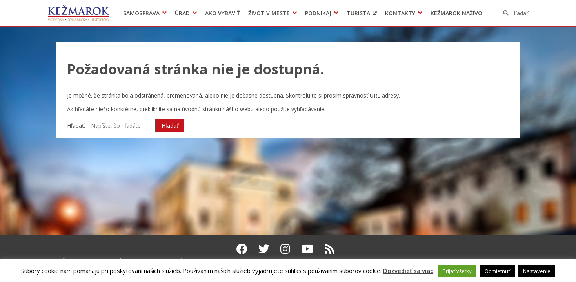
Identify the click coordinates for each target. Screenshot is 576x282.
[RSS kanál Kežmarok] (329, 248)
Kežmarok (78, 13)
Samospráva (141, 13)
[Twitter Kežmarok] (263, 248)
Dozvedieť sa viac (408, 271)
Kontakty (400, 13)
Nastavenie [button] (537, 271)
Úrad (182, 13)
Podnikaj (318, 13)
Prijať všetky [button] (457, 271)
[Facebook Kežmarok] (241, 248)
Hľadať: (76, 125)
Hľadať (519, 13)
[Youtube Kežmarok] (307, 248)
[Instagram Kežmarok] (285, 248)
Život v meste (269, 13)
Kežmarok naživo (456, 13)
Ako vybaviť (222, 13)
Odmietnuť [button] (497, 271)
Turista (358, 13)
